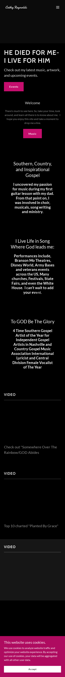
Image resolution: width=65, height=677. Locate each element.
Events (13, 86)
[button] (57, 7)
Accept (32, 669)
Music (32, 133)
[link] (24, 7)
